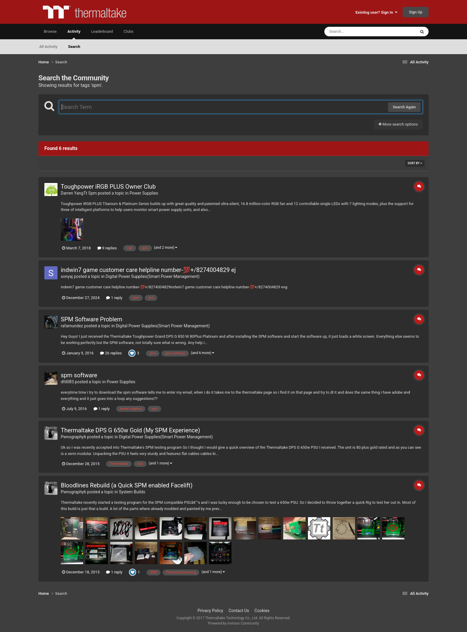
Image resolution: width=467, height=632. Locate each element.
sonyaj (67, 276)
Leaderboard (102, 31)
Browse (50, 31)
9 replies (107, 248)
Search (74, 46)
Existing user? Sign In (376, 12)
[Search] (355, 31)
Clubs (128, 31)
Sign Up (415, 12)
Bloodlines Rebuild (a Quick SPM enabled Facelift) (126, 485)
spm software (79, 375)
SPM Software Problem (91, 319)
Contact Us (239, 610)
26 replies (111, 353)
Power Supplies (144, 193)
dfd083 (67, 381)
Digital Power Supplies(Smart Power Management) (153, 276)
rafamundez (72, 325)
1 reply (114, 297)
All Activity (48, 46)
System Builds (132, 491)
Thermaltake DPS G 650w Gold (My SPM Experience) (130, 430)
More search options (398, 124)
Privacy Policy (210, 610)
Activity (73, 34)
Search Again (404, 107)
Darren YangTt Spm (79, 193)
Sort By (415, 163)
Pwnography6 (73, 436)
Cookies (262, 610)
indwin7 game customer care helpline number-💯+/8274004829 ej (148, 269)
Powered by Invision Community (233, 623)
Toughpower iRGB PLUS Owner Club (108, 186)
